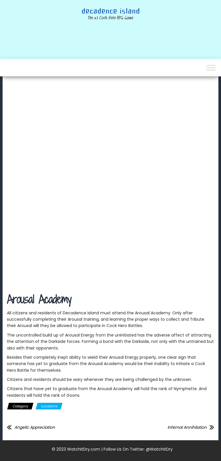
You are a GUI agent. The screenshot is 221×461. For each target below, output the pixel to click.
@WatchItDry (159, 449)
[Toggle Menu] (211, 67)
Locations (49, 406)
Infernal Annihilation (187, 427)
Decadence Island (110, 11)
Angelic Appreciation (34, 427)
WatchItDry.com (83, 449)
